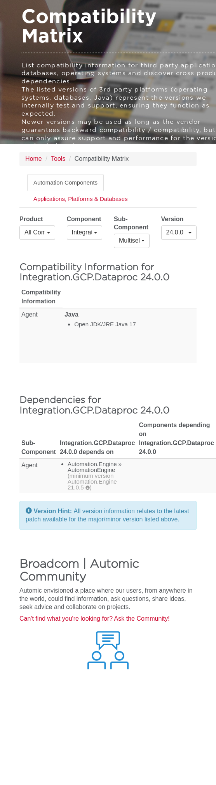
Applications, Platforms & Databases (80, 198)
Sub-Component (131, 223)
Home (33, 158)
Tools (58, 158)
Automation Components (65, 182)
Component (84, 219)
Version (172, 219)
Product (31, 219)
